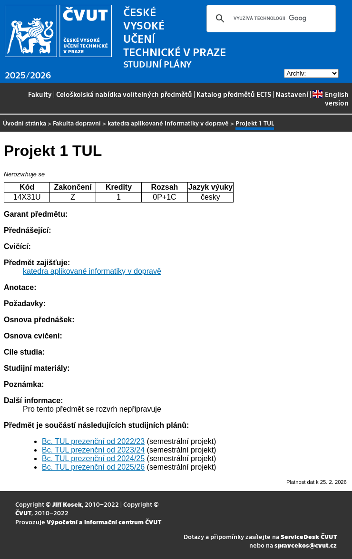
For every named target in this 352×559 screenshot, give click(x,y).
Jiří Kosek (67, 504)
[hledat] (270, 18)
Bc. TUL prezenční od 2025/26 (93, 467)
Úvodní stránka (24, 122)
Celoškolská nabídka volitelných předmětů (124, 94)
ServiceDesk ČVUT (309, 536)
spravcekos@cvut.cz (305, 545)
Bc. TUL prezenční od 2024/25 (93, 458)
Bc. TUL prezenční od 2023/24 (93, 450)
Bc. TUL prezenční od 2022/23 (93, 441)
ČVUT (23, 512)
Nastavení (291, 94)
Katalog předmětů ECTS (233, 94)
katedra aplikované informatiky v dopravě (168, 122)
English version (330, 98)
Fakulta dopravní (77, 122)
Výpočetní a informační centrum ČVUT (104, 521)
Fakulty (40, 94)
